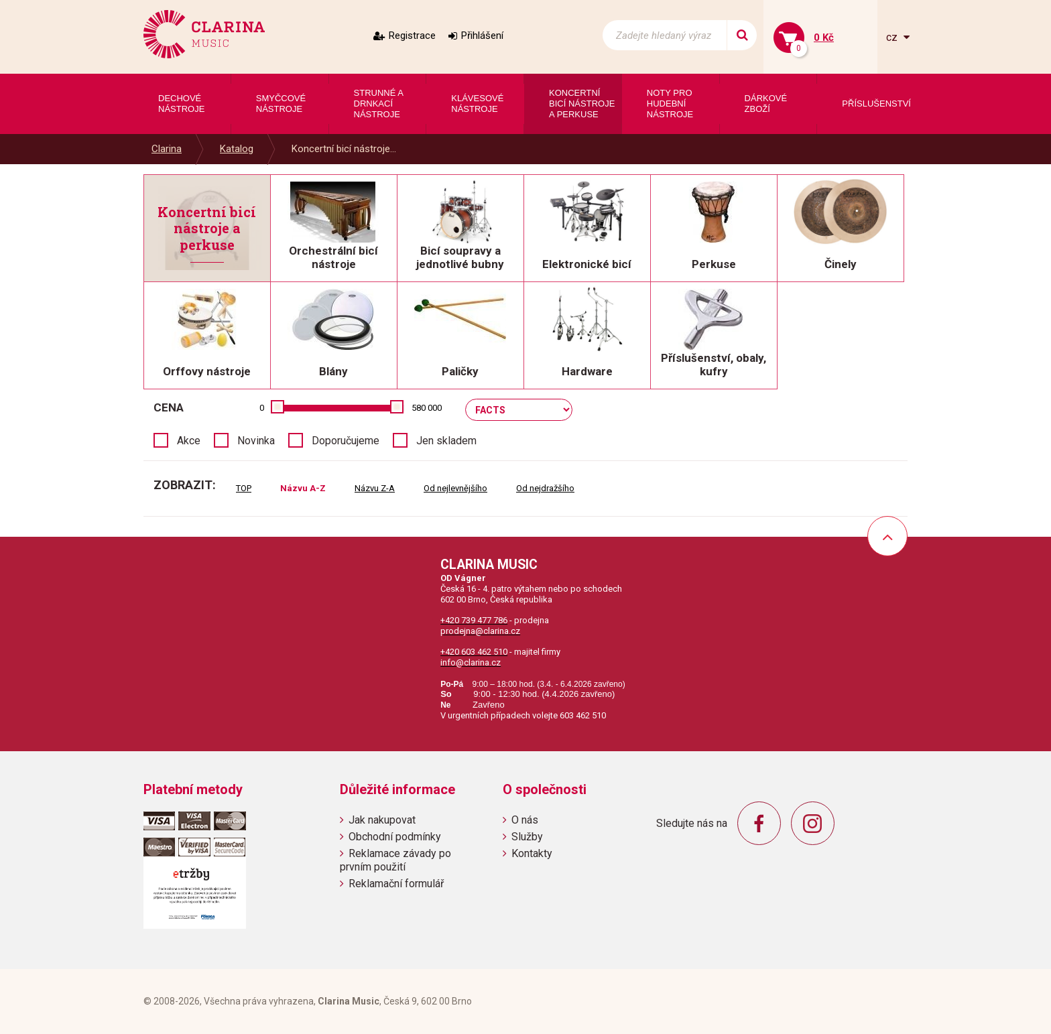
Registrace (412, 35)
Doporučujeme (345, 440)
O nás (524, 820)
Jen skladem (446, 440)
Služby (527, 836)
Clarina (166, 149)
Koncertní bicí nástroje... (344, 149)
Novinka (256, 440)
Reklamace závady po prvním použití (395, 860)
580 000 (427, 408)
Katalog (236, 149)
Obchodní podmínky (395, 836)
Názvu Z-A (375, 488)
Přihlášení (482, 35)
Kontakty (531, 853)
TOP (243, 488)
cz (893, 37)
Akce (188, 440)
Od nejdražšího (545, 488)
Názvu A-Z (303, 488)
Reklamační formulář (396, 883)
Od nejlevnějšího (455, 488)
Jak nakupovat (382, 820)
